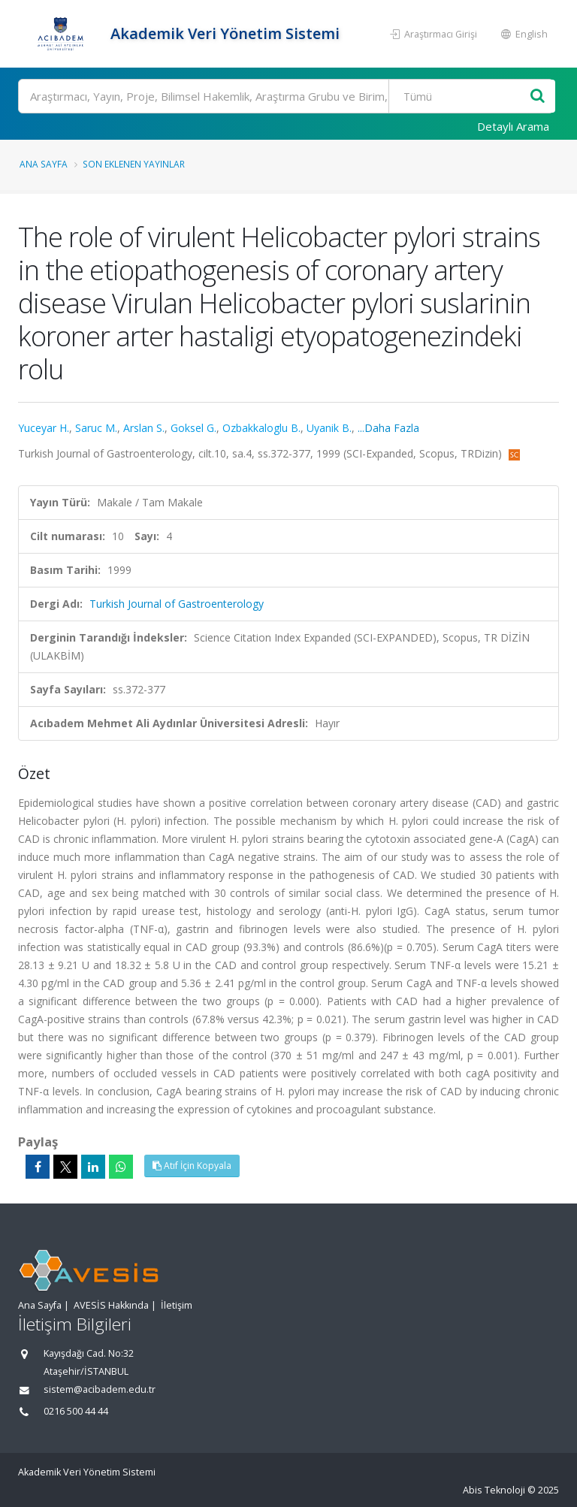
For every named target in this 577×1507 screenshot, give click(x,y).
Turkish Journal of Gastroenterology (176, 603)
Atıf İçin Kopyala (192, 1165)
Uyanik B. (329, 428)
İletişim (176, 1305)
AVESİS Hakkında (111, 1305)
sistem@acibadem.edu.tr (100, 1389)
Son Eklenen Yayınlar (134, 164)
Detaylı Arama (513, 126)
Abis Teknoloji (494, 1490)
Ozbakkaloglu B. (261, 428)
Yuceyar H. (43, 428)
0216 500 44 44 (76, 1411)
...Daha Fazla (388, 428)
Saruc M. (96, 428)
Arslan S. (144, 428)
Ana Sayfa (44, 164)
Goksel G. (193, 428)
